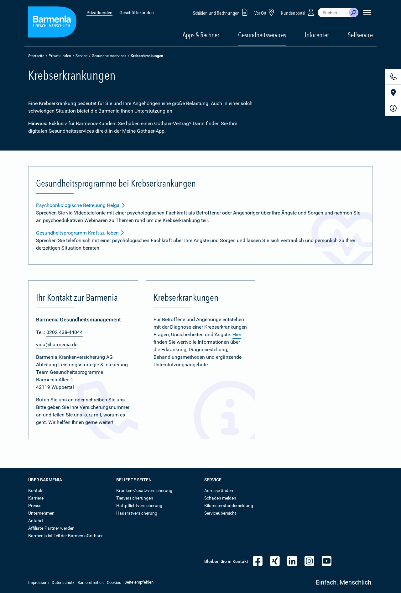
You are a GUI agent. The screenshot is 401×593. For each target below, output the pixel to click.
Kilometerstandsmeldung (228, 505)
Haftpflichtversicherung (139, 505)
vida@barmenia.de (56, 344)
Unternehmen (41, 513)
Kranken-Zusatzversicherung (144, 490)
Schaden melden (220, 497)
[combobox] (333, 12)
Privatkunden (99, 12)
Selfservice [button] (360, 35)
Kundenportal (298, 12)
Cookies (114, 582)
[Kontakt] (393, 77)
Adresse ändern (219, 490)
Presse (34, 505)
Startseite (36, 56)
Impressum (38, 582)
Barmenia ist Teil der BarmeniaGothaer (65, 535)
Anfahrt (35, 520)
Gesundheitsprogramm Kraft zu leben (80, 233)
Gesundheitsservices (262, 35)
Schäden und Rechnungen (221, 12)
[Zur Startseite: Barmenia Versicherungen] (52, 23)
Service (81, 56)
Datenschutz (63, 582)
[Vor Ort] (393, 92)
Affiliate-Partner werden (51, 528)
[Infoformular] (393, 108)
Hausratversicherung (136, 513)
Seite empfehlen (139, 582)
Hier (236, 334)
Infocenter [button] (317, 35)
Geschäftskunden (136, 12)
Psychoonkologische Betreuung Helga (80, 205)
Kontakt (36, 490)
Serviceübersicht (220, 513)
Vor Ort (265, 12)
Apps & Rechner (201, 35)
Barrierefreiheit (90, 582)
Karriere (36, 497)
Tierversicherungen (134, 497)
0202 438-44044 (64, 332)
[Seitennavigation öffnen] (367, 12)
